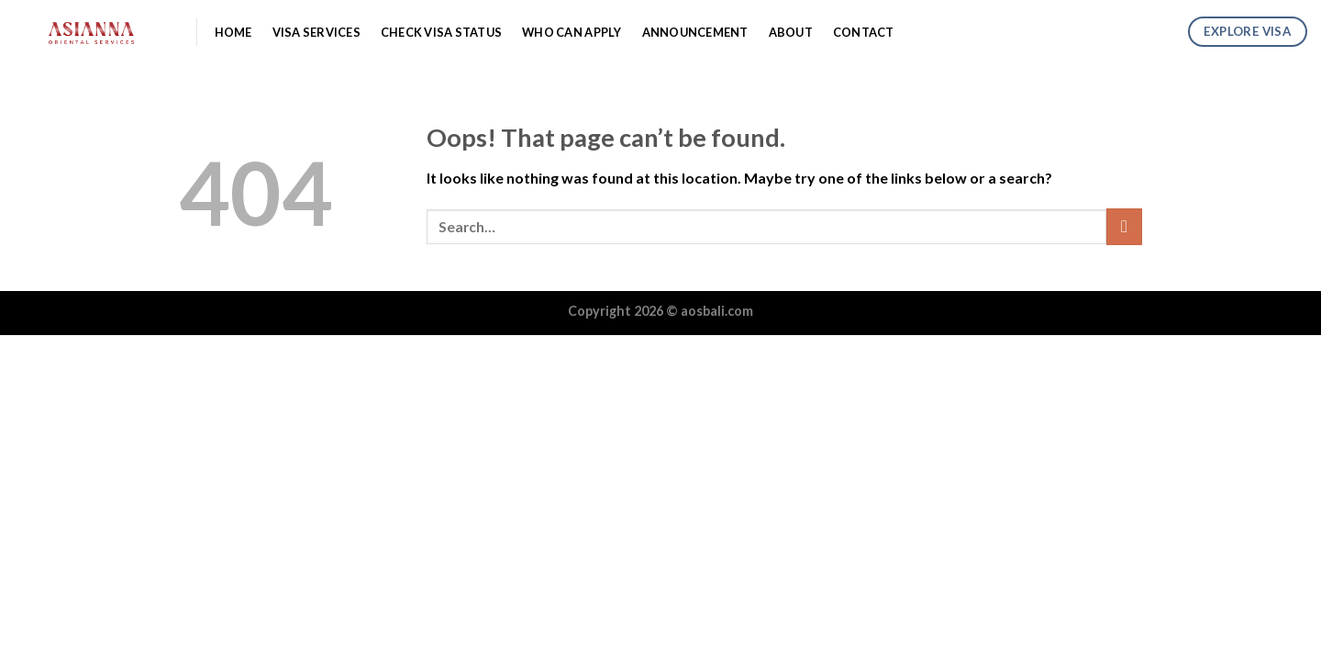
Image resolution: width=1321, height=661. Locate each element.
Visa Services (316, 32)
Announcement (695, 32)
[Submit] (1124, 226)
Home (233, 32)
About (791, 32)
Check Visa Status (441, 32)
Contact (863, 32)
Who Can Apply (571, 32)
